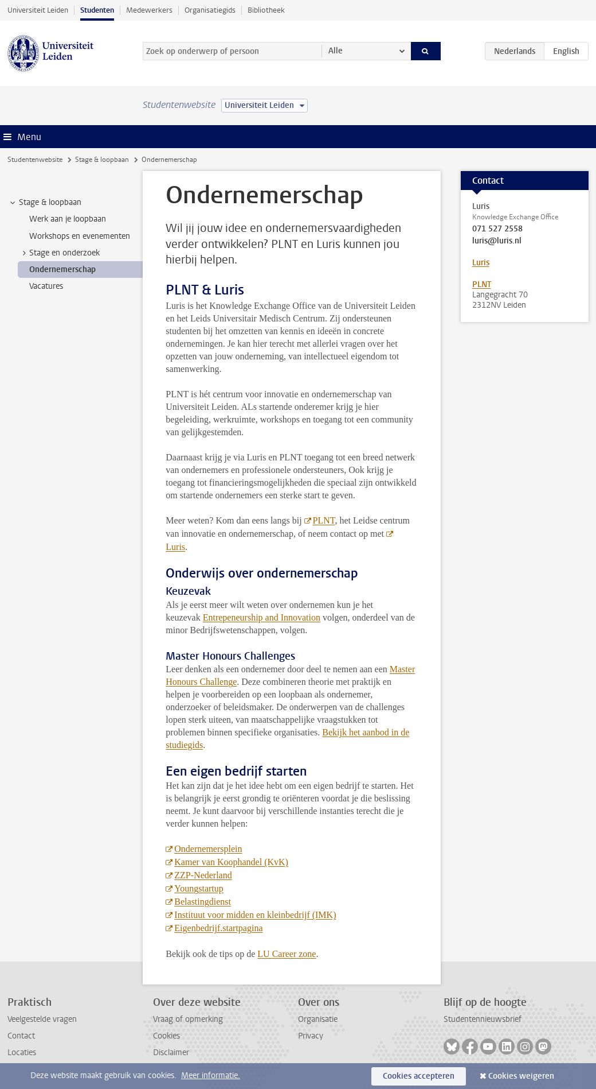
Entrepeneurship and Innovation (261, 617)
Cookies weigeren (521, 1076)
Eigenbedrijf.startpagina (218, 928)
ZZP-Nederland (203, 875)
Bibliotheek (266, 10)
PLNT (324, 520)
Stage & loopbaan (102, 159)
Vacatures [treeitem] (46, 286)
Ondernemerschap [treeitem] (62, 269)
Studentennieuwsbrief (483, 1019)
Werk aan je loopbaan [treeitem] (67, 219)
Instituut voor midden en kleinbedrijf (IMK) (255, 915)
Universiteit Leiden (37, 10)
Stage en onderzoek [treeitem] (59, 253)
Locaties (21, 1052)
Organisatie (318, 1019)
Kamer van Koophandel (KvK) (231, 862)
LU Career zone (286, 954)
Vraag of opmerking (188, 1019)
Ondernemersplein (208, 849)
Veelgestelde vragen (42, 1019)
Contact (21, 1035)
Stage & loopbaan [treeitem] (44, 202)
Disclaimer (171, 1052)
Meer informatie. (210, 1075)
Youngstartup (198, 888)
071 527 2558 (497, 229)
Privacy (310, 1035)
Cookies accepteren (418, 1076)
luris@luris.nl (497, 241)
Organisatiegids (210, 10)
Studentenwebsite (34, 159)
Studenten (97, 10)
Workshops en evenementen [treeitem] (79, 236)
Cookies (166, 1035)
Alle (335, 50)
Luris (480, 262)
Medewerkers (149, 10)
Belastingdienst (202, 901)
